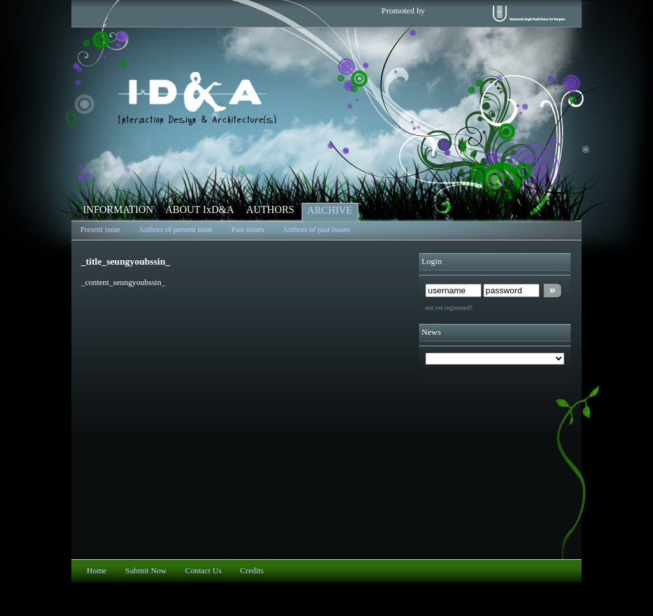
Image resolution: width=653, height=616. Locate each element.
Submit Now (145, 570)
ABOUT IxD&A (199, 209)
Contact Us (203, 570)
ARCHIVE (330, 210)
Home (96, 570)
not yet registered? (449, 307)
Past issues (248, 229)
